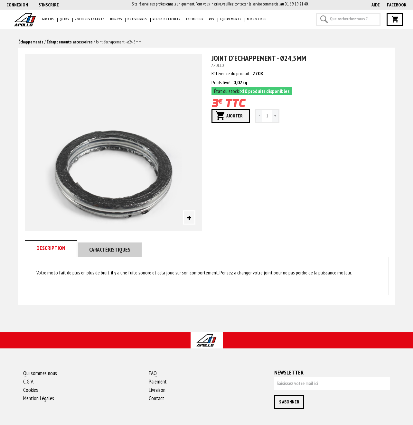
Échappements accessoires (70, 42)
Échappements (30, 42)
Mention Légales (38, 398)
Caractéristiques (109, 249)
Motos (48, 19)
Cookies (30, 389)
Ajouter (234, 116)
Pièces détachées (167, 19)
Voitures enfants (90, 19)
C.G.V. (28, 381)
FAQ (153, 373)
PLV (211, 19)
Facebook (397, 5)
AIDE (375, 5)
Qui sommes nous (40, 373)
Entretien (195, 19)
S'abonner (289, 402)
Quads (65, 19)
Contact (156, 398)
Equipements (231, 19)
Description (50, 248)
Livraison (157, 389)
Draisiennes (137, 19)
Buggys (116, 19)
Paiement (158, 381)
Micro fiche (257, 19)
